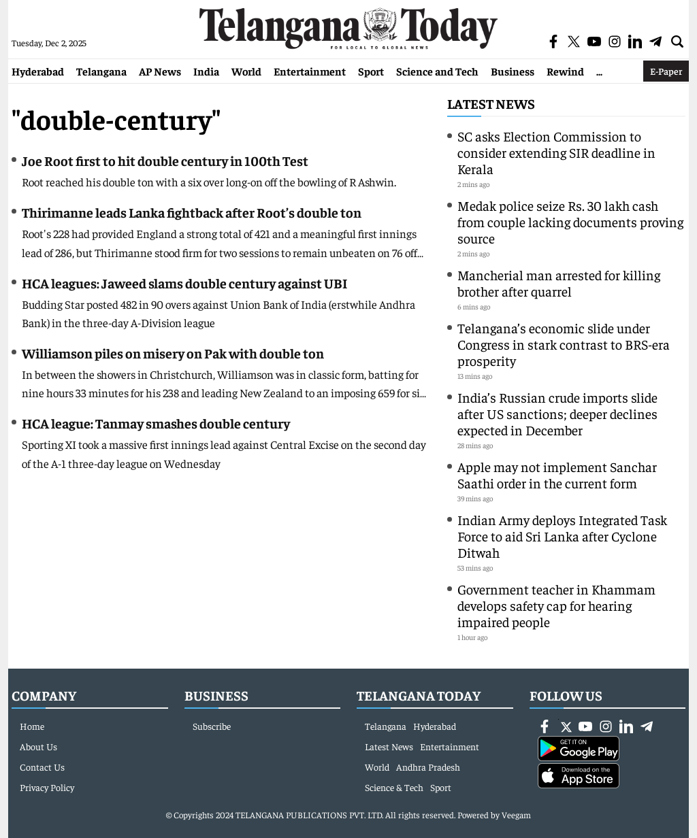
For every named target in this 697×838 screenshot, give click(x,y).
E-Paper (666, 71)
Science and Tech (437, 71)
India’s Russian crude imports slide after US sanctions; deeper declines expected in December (557, 413)
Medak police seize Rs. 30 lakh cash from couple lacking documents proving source (570, 221)
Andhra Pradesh (428, 766)
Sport (371, 71)
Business (512, 71)
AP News (160, 71)
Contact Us (42, 766)
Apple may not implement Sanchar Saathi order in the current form (557, 474)
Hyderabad (38, 71)
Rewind (565, 71)
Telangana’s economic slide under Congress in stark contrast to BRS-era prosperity (563, 344)
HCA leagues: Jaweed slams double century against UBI (184, 282)
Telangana (101, 71)
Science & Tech (394, 787)
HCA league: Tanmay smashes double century (156, 422)
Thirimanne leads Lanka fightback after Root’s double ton (191, 211)
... (599, 71)
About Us (38, 746)
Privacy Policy (47, 787)
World (246, 71)
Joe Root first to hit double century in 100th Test (165, 160)
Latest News (491, 103)
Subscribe (212, 726)
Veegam (516, 814)
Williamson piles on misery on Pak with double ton (173, 352)
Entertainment (310, 71)
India (206, 71)
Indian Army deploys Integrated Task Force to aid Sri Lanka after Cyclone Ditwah (562, 535)
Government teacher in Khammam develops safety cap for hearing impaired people (556, 605)
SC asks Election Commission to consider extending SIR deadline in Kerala (556, 152)
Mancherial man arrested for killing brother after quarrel (558, 282)
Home (32, 726)
